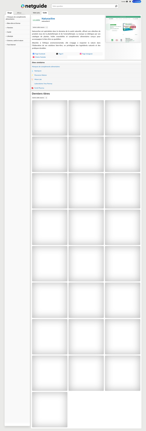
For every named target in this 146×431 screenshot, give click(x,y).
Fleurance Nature (39, 75)
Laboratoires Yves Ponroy (42, 84)
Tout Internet (11, 45)
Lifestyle (10, 36)
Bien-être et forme (13, 23)
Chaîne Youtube (39, 57)
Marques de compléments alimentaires (16, 18)
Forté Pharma (38, 88)
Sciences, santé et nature (15, 40)
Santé (9, 32)
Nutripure (36, 71)
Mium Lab (37, 79)
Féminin (10, 28)
